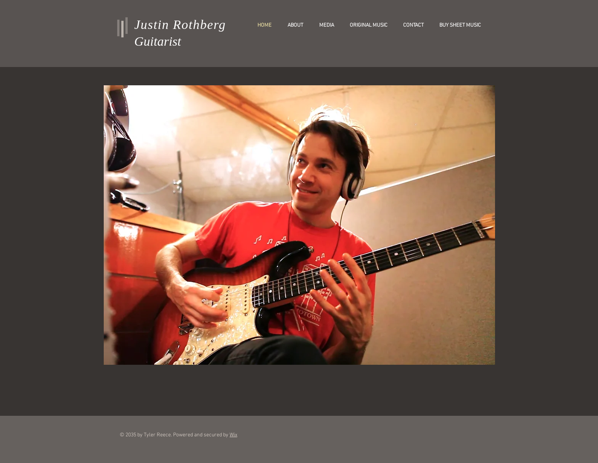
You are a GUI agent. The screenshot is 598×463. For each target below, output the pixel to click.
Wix (233, 435)
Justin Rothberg (180, 25)
